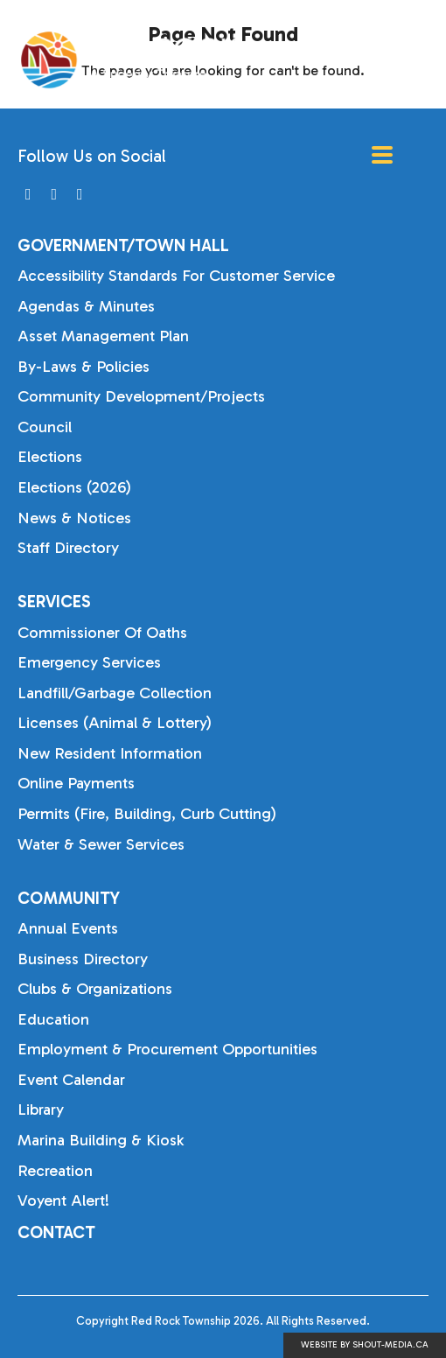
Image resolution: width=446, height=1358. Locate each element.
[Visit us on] (28, 195)
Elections (49, 456)
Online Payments (76, 783)
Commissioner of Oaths (102, 632)
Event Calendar (71, 1079)
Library (40, 1109)
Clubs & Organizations (94, 988)
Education (53, 1019)
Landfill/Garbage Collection (114, 693)
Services (54, 602)
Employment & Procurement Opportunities (167, 1049)
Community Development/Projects (141, 396)
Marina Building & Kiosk (100, 1140)
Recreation (55, 1170)
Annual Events (67, 928)
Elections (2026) (74, 487)
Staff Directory (68, 547)
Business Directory (82, 959)
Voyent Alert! (63, 1200)
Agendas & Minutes (86, 306)
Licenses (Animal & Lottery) (114, 722)
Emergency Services (89, 662)
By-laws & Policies (83, 366)
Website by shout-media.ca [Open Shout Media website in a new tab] (365, 1345)
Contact (56, 1232)
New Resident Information (109, 753)
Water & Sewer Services (101, 844)
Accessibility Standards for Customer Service (176, 275)
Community (68, 898)
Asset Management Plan (103, 336)
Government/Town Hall (123, 245)
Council (44, 427)
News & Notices (74, 518)
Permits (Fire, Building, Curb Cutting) (146, 813)
